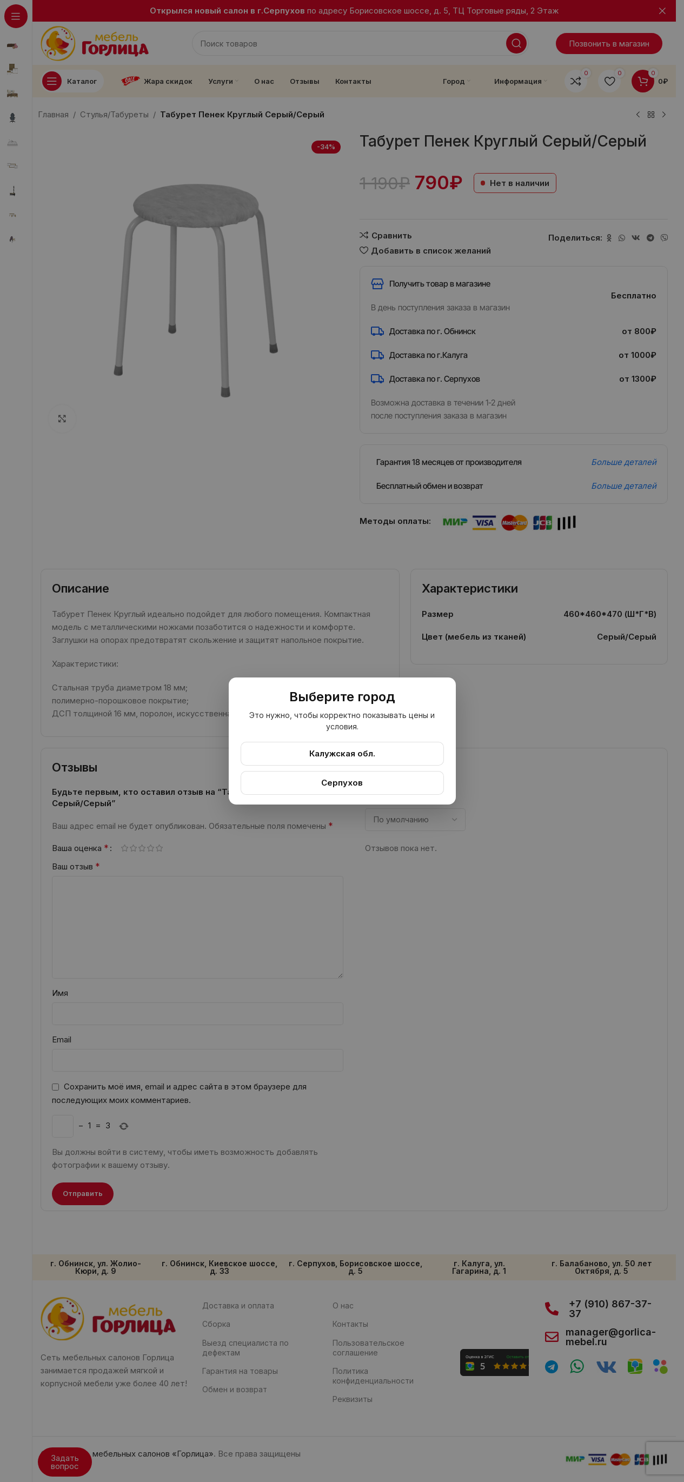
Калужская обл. (342, 753)
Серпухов (342, 782)
